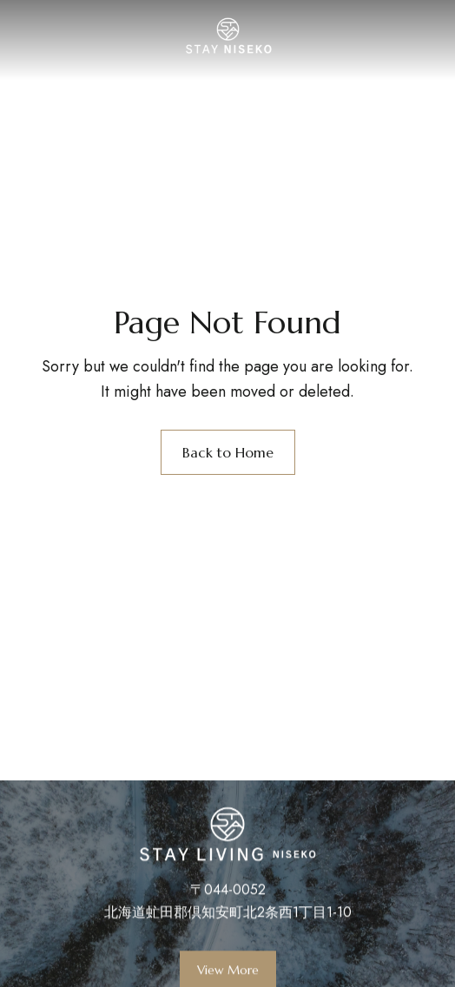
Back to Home (228, 452)
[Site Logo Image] (228, 35)
